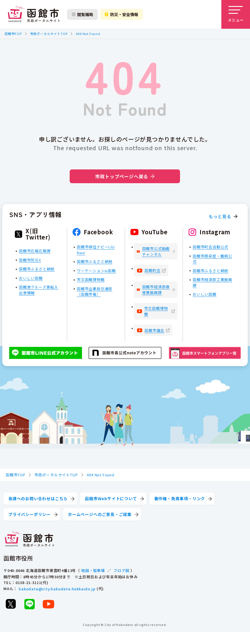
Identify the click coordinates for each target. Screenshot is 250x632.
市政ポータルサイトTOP (49, 33)
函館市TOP (13, 33)
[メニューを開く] (235, 14)
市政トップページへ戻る (125, 176)
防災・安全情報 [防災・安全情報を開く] (121, 14)
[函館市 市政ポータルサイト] (33, 14)
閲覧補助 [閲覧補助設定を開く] (82, 14)
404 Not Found (88, 33)
